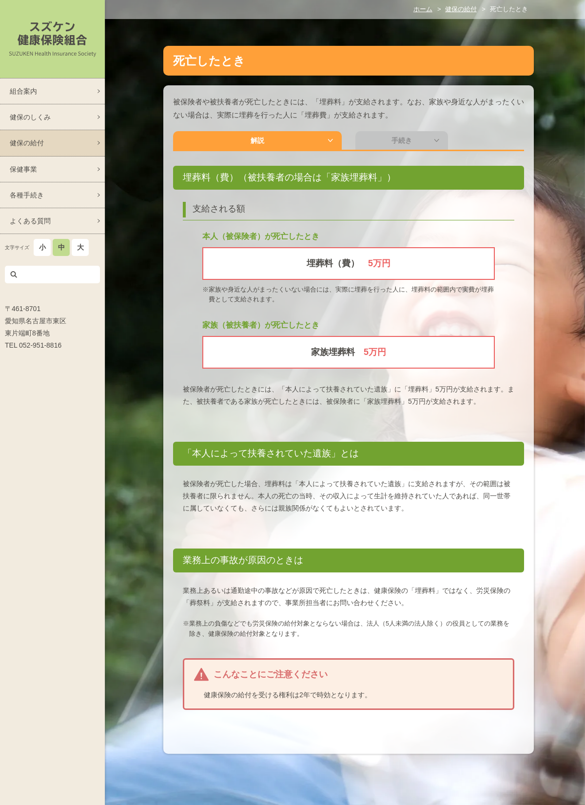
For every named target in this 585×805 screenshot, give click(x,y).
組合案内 (23, 91)
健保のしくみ (30, 117)
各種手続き (27, 195)
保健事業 (23, 169)
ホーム (422, 9)
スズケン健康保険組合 (52, 39)
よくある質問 (30, 221)
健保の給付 (27, 143)
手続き (314, 142)
